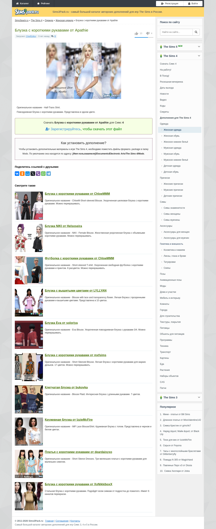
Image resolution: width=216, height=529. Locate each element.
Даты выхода (167, 88)
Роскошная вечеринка (171, 82)
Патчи (163, 388)
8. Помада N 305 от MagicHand (176, 459)
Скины (167, 268)
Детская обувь (171, 172)
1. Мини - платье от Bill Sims (175, 414)
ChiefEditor (31, 36)
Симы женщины (172, 214)
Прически (165, 178)
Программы (166, 340)
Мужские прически (173, 190)
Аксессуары (166, 226)
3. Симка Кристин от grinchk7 (175, 425)
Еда (162, 364)
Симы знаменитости (174, 208)
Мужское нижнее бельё (176, 160)
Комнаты (164, 304)
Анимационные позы (171, 280)
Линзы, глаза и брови (175, 256)
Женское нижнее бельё (176, 142)
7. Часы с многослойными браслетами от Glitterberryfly (180, 452)
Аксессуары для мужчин (176, 238)
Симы (163, 202)
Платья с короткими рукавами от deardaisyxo (78, 452)
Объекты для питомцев (172, 334)
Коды (162, 106)
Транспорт (165, 352)
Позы (162, 274)
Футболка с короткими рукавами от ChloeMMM (79, 258)
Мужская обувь (171, 154)
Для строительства (170, 316)
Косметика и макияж (174, 250)
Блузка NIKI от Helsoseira (63, 226)
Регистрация (169, 3)
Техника (164, 346)
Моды (163, 286)
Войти (193, 3)
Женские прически (173, 184)
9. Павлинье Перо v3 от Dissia (176, 465)
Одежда (164, 124)
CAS (162, 382)
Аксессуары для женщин (177, 232)
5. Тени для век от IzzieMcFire (176, 440)
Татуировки (170, 262)
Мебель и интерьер (170, 298)
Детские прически (173, 196)
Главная (49, 521)
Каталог (22, 3)
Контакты (75, 521)
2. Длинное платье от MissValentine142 (180, 420)
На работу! (165, 69)
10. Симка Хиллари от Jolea (175, 471)
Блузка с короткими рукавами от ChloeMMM (77, 193)
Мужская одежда (172, 148)
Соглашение (62, 521)
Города (163, 310)
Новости (164, 94)
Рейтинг (43, 3)
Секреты (164, 112)
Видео (163, 100)
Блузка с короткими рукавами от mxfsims (75, 355)
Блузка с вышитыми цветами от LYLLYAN (75, 290)
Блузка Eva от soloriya (61, 322)
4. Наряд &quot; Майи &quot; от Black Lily (179, 433)
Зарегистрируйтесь (63, 129)
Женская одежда (172, 130)
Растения (165, 370)
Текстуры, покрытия (170, 322)
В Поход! (164, 75)
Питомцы (165, 328)
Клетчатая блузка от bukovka (66, 387)
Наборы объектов (169, 376)
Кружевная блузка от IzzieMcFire (69, 419)
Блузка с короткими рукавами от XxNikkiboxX (78, 484)
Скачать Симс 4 (168, 63)
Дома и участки (168, 292)
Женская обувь (171, 136)
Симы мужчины (172, 220)
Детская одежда (172, 166)
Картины (164, 358)
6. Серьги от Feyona (171, 445)
